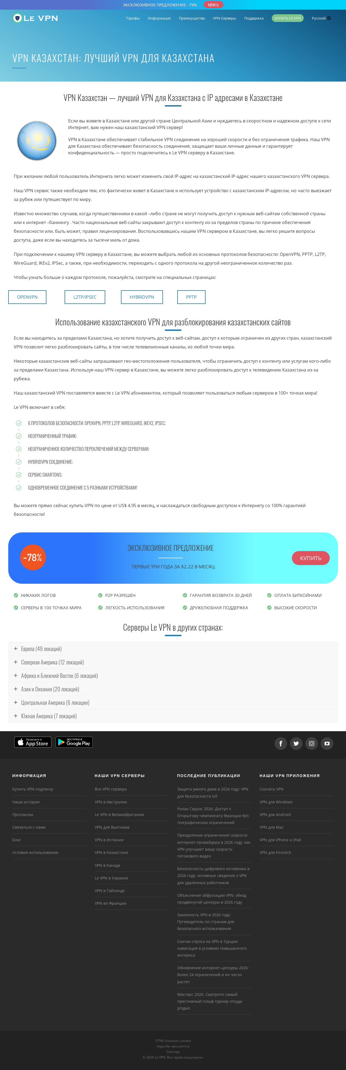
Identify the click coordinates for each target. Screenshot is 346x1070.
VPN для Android (275, 814)
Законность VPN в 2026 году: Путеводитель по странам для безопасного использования (205, 921)
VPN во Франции (110, 903)
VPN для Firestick (275, 852)
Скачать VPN (272, 789)
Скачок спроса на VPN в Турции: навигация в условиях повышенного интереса (212, 948)
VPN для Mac (272, 827)
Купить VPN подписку (32, 789)
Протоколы (22, 814)
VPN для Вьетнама (112, 827)
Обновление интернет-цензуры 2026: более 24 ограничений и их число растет (213, 974)
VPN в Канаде (107, 865)
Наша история (26, 801)
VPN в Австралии (111, 801)
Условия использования (35, 852)
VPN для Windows (276, 801)
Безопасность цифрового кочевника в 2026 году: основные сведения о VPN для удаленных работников (213, 875)
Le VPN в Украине (111, 878)
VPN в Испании (109, 839)
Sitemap (173, 1051)
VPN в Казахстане (111, 852)
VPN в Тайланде (110, 890)
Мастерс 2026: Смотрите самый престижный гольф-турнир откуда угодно (209, 1001)
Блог (16, 839)
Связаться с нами (29, 827)
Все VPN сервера (111, 789)
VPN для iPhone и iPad (280, 839)
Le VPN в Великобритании (119, 814)
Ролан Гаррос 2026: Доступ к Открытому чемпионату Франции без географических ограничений (213, 815)
